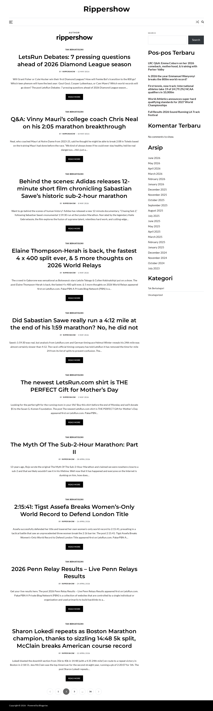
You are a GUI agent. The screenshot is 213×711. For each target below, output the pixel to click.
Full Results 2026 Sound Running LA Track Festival (174, 113)
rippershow (69, 71)
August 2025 (155, 210)
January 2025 (156, 247)
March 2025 (155, 236)
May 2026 (154, 163)
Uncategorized (155, 295)
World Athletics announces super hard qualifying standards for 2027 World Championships (172, 102)
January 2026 (156, 184)
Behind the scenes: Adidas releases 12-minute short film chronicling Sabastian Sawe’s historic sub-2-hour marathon (74, 188)
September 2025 (158, 205)
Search (152, 33)
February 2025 (156, 242)
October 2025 (156, 200)
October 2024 (156, 263)
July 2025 (154, 215)
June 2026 (154, 157)
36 (90, 691)
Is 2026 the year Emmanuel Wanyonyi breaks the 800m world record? (171, 77)
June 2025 (154, 221)
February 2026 (156, 179)
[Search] (202, 22)
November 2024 (157, 257)
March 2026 (155, 173)
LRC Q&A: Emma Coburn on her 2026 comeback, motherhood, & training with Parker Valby (172, 66)
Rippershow (106, 9)
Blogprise (43, 705)
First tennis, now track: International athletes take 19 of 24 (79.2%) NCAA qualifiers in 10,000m (171, 89)
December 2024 (157, 252)
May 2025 (154, 226)
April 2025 (154, 231)
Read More (74, 97)
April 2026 (154, 168)
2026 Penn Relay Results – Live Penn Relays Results (74, 573)
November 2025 (157, 194)
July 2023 (154, 268)
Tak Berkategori (74, 49)
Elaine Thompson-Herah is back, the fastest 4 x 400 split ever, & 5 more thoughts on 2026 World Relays (74, 258)
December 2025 (157, 189)
